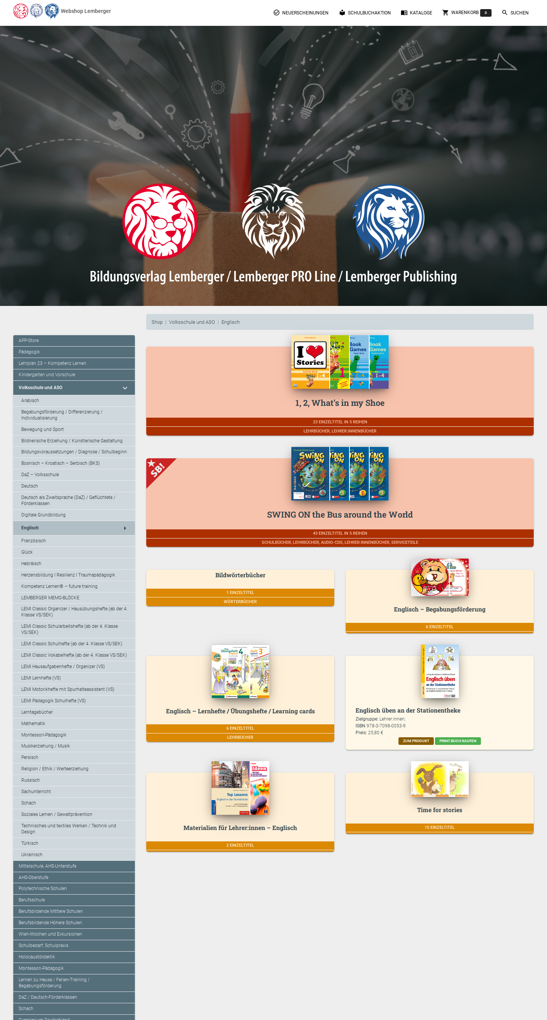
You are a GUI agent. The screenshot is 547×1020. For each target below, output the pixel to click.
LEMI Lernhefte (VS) (41, 678)
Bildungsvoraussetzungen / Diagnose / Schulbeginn (74, 452)
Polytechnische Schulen (43, 888)
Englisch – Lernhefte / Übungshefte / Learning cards (240, 711)
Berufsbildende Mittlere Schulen (51, 911)
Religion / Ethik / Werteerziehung (55, 768)
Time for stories (439, 810)
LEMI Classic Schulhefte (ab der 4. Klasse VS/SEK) (71, 643)
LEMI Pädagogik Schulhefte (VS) (53, 700)
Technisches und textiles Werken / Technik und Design (68, 829)
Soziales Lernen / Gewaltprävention (56, 814)
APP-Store (29, 340)
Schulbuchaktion (365, 12)
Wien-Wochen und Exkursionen (50, 934)
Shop (157, 322)
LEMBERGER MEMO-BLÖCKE (50, 597)
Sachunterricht (36, 791)
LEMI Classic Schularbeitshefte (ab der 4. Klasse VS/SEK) (69, 629)
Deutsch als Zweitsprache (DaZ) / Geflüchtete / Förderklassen (68, 500)
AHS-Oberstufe (33, 877)
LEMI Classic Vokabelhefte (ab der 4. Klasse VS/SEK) (74, 655)
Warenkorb (467, 13)
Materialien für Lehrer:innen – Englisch (240, 828)
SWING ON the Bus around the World (340, 514)
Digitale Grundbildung (43, 515)
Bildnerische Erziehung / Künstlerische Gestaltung (72, 440)
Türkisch (29, 843)
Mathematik (33, 723)
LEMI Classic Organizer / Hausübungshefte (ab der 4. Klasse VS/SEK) (74, 612)
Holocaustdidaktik (37, 957)
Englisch (230, 322)
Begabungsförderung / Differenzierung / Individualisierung (62, 415)
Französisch (33, 540)
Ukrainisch (32, 854)
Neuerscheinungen (301, 12)
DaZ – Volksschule (40, 474)
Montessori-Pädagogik (43, 735)
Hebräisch (31, 563)
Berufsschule (32, 900)
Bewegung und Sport (42, 429)
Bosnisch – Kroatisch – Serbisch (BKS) (60, 463)
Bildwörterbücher (240, 575)
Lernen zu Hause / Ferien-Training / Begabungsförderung (54, 982)
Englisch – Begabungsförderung (439, 609)
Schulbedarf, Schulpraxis (43, 945)
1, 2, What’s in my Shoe (340, 402)
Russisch (30, 780)
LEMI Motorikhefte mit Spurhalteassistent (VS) (67, 689)
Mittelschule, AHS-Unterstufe (47, 866)
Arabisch (30, 400)
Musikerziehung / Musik (45, 746)
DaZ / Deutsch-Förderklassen (48, 997)
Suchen (515, 12)
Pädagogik (29, 352)
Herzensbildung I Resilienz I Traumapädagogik (68, 575)
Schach (28, 803)
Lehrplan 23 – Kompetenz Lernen (52, 363)
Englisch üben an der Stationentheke (408, 710)
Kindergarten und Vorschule (47, 374)
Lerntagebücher (37, 712)
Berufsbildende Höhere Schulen (50, 922)
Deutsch (29, 486)
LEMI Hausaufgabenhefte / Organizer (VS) (63, 666)
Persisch (29, 757)
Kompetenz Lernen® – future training (59, 586)
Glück (27, 552)
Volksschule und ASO (192, 322)
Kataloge (416, 12)
